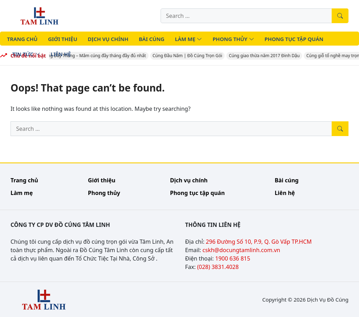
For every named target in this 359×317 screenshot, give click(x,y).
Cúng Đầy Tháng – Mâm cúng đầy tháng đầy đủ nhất (97, 56)
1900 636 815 (232, 258)
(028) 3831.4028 (218, 267)
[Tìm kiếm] (340, 15)
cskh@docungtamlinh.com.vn (241, 250)
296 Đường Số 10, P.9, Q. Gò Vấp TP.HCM (259, 241)
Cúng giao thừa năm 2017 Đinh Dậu (266, 56)
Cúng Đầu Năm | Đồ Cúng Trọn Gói (190, 56)
